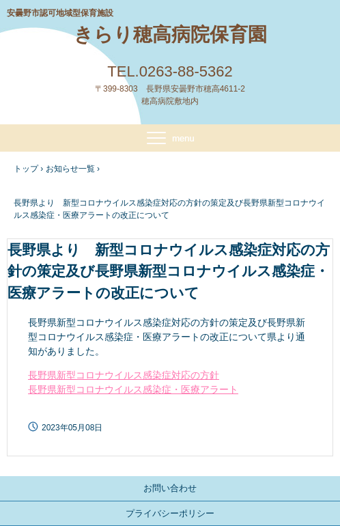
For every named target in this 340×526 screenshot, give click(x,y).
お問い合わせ (170, 488)
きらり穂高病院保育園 (170, 34)
